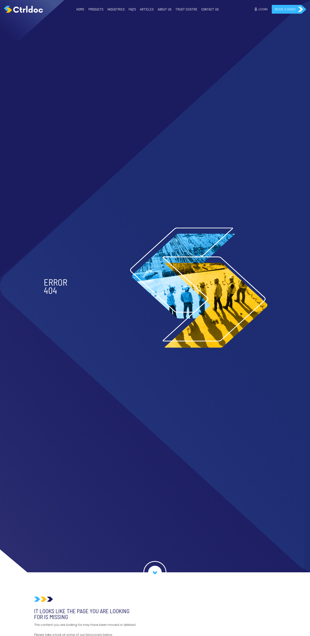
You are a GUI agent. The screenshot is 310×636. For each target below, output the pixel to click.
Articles (147, 9)
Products (95, 9)
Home (80, 9)
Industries (116, 9)
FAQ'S (132, 9)
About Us (164, 9)
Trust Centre (186, 9)
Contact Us (210, 9)
